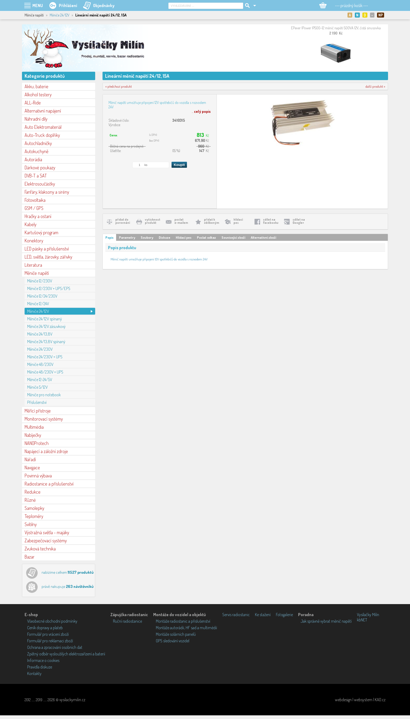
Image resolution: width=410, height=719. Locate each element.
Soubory (147, 237)
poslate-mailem (181, 221)
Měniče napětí (37, 273)
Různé (30, 500)
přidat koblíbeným (211, 221)
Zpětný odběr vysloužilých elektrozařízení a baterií (66, 653)
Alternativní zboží (263, 237)
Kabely (30, 224)
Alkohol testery (38, 94)
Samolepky (34, 508)
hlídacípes (238, 221)
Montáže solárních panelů (176, 634)
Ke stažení (263, 614)
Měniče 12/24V (38, 303)
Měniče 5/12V (37, 387)
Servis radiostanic (236, 614)
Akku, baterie (36, 86)
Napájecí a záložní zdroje (46, 451)
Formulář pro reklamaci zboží (50, 640)
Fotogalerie (284, 614)
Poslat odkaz (206, 237)
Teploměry (34, 516)
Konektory (34, 240)
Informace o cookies (43, 660)
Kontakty (34, 673)
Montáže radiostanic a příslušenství (183, 621)
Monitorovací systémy (44, 419)
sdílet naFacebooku (270, 221)
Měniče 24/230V (40, 349)
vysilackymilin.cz (72, 699)
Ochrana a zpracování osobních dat (54, 647)
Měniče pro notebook (44, 394)
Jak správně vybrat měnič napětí (326, 621)
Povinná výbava (38, 475)
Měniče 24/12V (59, 15)
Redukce (33, 492)
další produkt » (375, 86)
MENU (37, 5)
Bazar (30, 557)
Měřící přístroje (38, 411)
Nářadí (30, 459)
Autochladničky (38, 143)
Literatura (33, 265)
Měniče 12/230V (39, 280)
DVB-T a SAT (36, 176)
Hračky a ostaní (38, 216)
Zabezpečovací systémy (46, 540)
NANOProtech (37, 443)
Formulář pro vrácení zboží (48, 634)
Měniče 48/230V (40, 364)
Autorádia (33, 159)
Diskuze (164, 237)
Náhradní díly (36, 119)
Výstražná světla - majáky (47, 532)
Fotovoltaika (35, 200)
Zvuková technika (40, 548)
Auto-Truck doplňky (42, 135)
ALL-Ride (33, 102)
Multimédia (34, 427)
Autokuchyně (36, 151)
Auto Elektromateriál (43, 127)
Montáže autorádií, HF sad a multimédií (186, 627)
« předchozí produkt (118, 86)
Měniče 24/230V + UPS (44, 356)
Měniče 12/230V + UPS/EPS (48, 288)
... (201, 111)
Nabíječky (33, 435)
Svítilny (31, 524)
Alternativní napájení (43, 111)
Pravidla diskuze (39, 667)
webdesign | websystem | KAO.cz (360, 699)
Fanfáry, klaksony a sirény (47, 192)
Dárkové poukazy (40, 167)
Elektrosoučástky (40, 184)
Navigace (32, 467)
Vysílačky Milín (368, 614)
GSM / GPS (34, 208)
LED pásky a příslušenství (47, 249)
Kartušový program (41, 232)
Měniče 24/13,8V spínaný (46, 341)
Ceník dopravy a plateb (45, 627)
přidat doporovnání (122, 221)
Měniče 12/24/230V (42, 296)
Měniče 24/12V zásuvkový (46, 326)
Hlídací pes (183, 237)
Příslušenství (37, 402)
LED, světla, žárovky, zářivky (48, 257)
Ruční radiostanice (127, 621)
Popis (109, 237)
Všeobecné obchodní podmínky (52, 621)
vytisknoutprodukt (152, 221)
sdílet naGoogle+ (299, 221)
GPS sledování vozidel (172, 640)
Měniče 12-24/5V (39, 379)
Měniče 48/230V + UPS (45, 372)
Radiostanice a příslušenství (49, 484)
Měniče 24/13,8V (39, 334)
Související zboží (233, 237)
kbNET (362, 619)
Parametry (127, 237)
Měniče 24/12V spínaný (44, 318)
